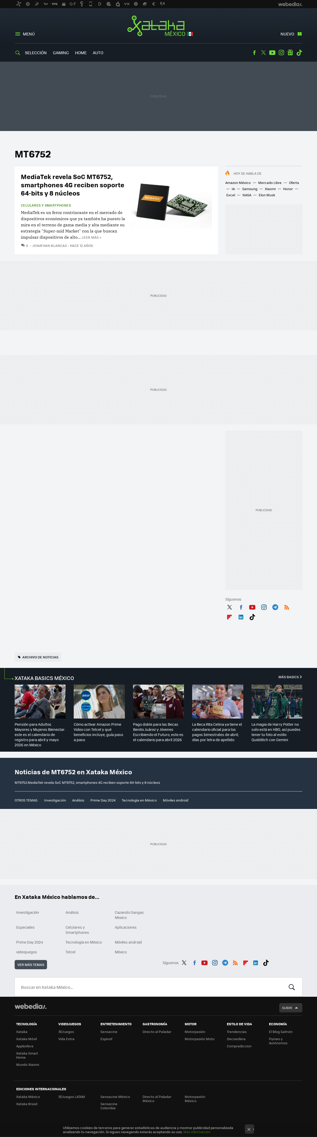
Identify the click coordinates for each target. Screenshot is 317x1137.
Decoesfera (236, 1038)
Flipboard (229, 616)
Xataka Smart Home (27, 1055)
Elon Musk (267, 194)
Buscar (291, 987)
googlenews (290, 53)
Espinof (106, 1038)
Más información (196, 1131)
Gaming (61, 52)
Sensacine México (115, 1096)
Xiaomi (270, 188)
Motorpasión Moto (200, 1038)
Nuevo (287, 34)
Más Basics (288, 676)
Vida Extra (66, 1038)
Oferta (294, 182)
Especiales (25, 927)
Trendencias (237, 1031)
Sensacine (108, 1031)
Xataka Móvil (26, 1038)
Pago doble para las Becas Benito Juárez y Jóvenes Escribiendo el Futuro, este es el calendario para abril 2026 (158, 732)
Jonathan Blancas (49, 245)
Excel (230, 194)
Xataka (21, 1031)
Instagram (281, 53)
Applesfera (24, 1045)
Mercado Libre (270, 182)
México (121, 951)
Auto (98, 52)
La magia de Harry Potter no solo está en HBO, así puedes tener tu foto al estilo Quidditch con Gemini (276, 732)
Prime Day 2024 (103, 800)
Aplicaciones (126, 927)
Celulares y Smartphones (46, 205)
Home (81, 52)
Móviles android (175, 800)
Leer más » (91, 237)
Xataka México (159, 26)
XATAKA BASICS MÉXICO (44, 678)
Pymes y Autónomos (278, 1040)
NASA (247, 194)
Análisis (78, 800)
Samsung (249, 188)
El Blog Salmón (281, 1031)
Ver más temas (30, 964)
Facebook (254, 53)
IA (233, 188)
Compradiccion (239, 1045)
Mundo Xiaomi (27, 1064)
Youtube (272, 53)
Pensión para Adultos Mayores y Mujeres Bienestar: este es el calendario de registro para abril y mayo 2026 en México (40, 734)
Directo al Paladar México (157, 1098)
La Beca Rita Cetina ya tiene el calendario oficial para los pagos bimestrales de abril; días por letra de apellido (217, 732)
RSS (287, 606)
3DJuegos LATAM (71, 1096)
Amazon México (238, 182)
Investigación (55, 800)
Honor (288, 188)
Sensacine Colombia (108, 1105)
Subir (287, 1007)
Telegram (275, 606)
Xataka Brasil (26, 1103)
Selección (36, 52)
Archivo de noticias (40, 657)
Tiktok (299, 53)
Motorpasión (195, 1031)
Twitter (263, 53)
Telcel (71, 951)
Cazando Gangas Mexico (129, 915)
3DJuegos (66, 1031)
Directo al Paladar (157, 1031)
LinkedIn (241, 616)
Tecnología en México (139, 800)
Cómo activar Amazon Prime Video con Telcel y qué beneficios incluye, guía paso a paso (98, 732)
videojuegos (26, 951)
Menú (29, 34)
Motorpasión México (195, 1098)
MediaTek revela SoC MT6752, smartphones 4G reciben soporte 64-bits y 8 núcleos (72, 185)
